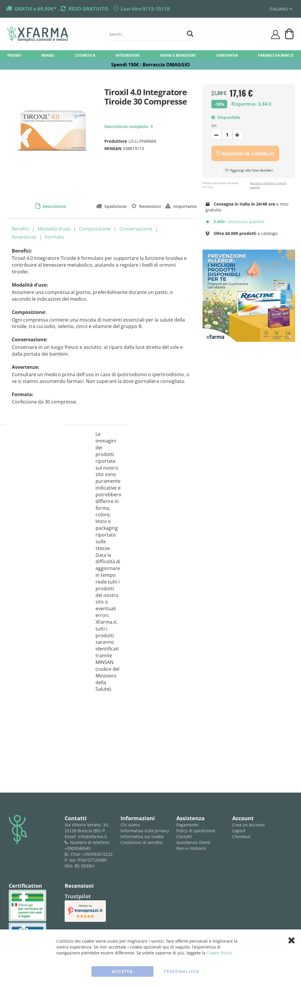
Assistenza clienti (193, 842)
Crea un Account (248, 825)
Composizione (95, 229)
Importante (184, 206)
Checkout (241, 836)
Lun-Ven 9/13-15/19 (145, 8)
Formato (54, 237)
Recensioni (149, 206)
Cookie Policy (219, 953)
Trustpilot (78, 896)
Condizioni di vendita (141, 842)
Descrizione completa (129, 126)
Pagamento (187, 825)
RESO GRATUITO (88, 8)
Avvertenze (24, 237)
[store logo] (53, 34)
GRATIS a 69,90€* (35, 8)
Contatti (184, 836)
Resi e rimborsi (191, 848)
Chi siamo (130, 825)
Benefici (20, 229)
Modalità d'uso (54, 229)
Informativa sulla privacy (145, 830)
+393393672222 (97, 854)
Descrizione (53, 206)
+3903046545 (78, 848)
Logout (238, 830)
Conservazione (135, 229)
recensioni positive (235, 221)
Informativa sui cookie (142, 836)
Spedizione (114, 206)
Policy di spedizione (195, 830)
